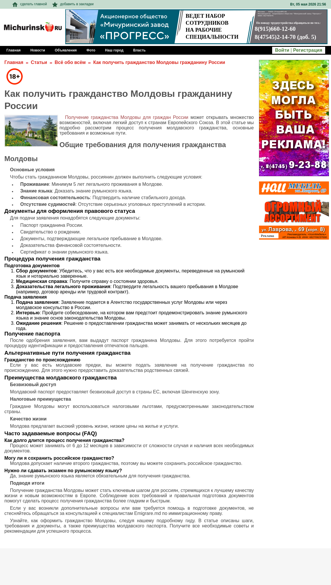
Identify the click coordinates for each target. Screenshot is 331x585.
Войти (282, 50)
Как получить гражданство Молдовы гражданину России (159, 62)
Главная (13, 62)
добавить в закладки (73, 4)
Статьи (39, 62)
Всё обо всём (70, 62)
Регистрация (307, 50)
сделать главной (29, 4)
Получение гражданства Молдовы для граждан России (126, 117)
